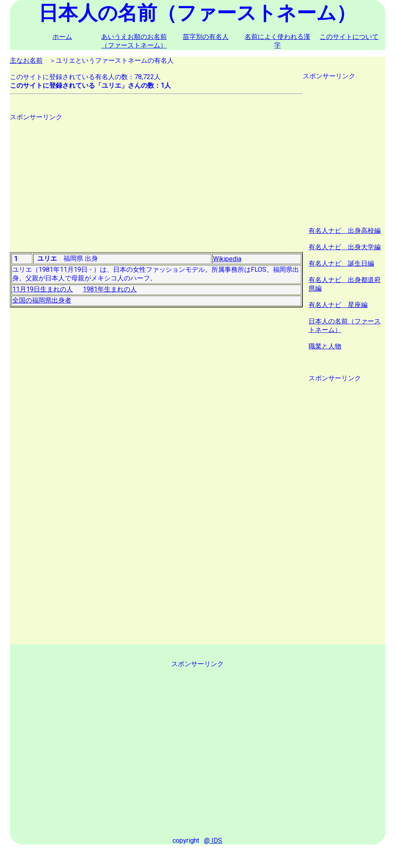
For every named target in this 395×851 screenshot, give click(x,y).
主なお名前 (26, 60)
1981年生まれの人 (110, 289)
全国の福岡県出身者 (41, 300)
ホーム (62, 37)
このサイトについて (349, 37)
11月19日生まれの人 (42, 289)
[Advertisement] (156, 179)
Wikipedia (227, 259)
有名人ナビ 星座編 (338, 305)
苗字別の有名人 (206, 37)
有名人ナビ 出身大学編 (345, 247)
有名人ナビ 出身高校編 (345, 230)
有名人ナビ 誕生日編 (341, 263)
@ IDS (213, 840)
